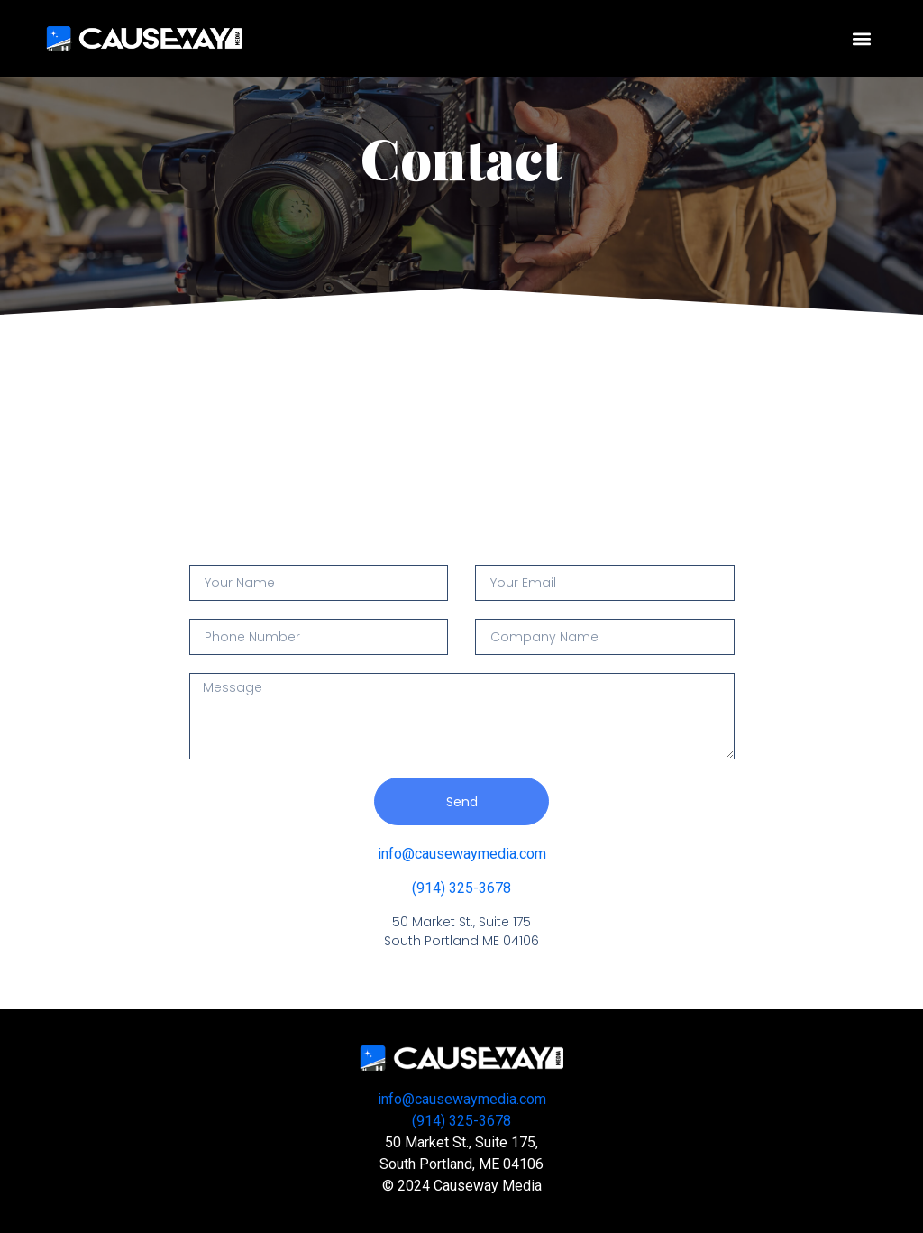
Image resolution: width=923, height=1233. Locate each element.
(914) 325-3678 (461, 888)
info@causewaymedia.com (462, 853)
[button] (862, 38)
